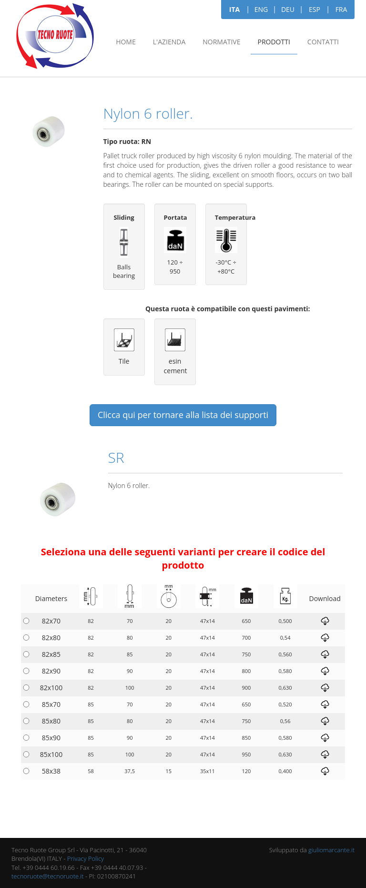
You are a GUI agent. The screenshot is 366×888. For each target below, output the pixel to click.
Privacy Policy (85, 858)
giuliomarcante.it (331, 850)
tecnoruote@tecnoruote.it (47, 876)
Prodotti (274, 41)
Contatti (323, 41)
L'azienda (169, 41)
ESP (314, 9)
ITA (234, 9)
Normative (221, 41)
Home (126, 41)
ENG (261, 9)
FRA (341, 9)
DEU (288, 9)
